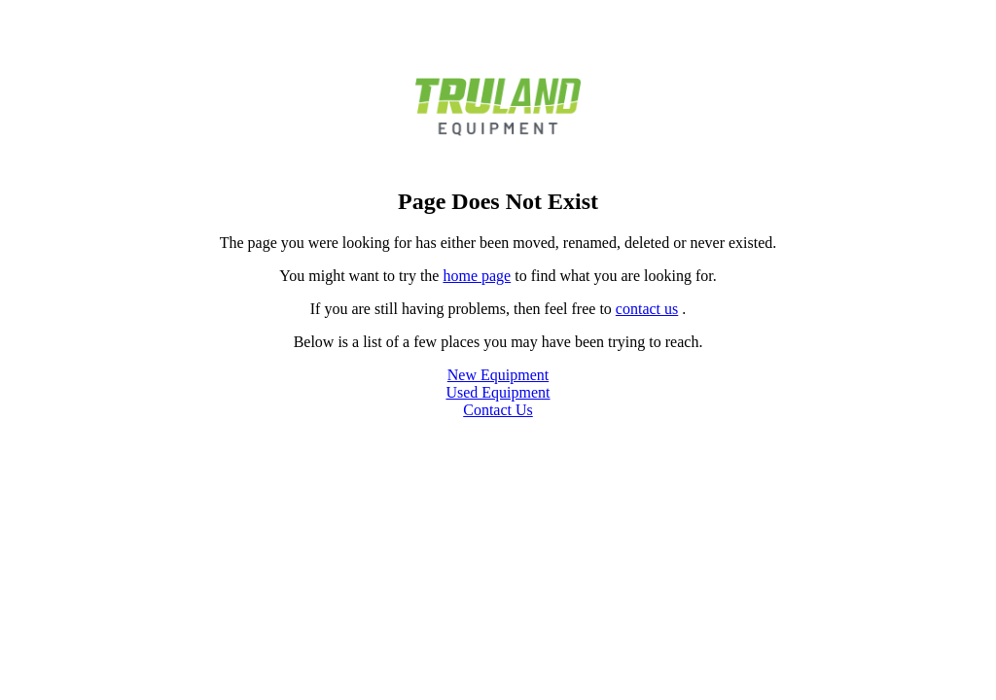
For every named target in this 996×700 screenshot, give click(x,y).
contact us (647, 308)
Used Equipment (497, 392)
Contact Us (498, 410)
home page (477, 275)
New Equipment (498, 375)
